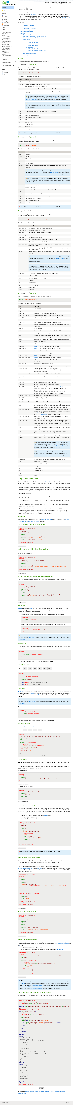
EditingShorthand (6, 33)
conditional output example (28, 727)
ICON (34, 982)
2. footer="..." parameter (28, 27)
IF (57, 949)
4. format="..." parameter (28, 30)
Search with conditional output (29, 53)
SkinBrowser (5, 42)
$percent (40, 694)
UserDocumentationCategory (35, 7)
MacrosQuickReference (7, 36)
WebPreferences (6, 57)
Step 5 (39, 668)
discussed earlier (34, 809)
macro (33, 636)
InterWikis (4, 51)
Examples (22, 33)
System (4, 7)
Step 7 (49, 668)
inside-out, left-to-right (63, 610)
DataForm (57, 390)
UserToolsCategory (6, 67)
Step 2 (25, 668)
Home (4, 71)
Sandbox (5, 72)
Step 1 (20, 668)
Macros (3, 35)
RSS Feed (5, 24)
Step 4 (35, 668)
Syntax (22, 23)
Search (4, 19)
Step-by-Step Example (33, 42)
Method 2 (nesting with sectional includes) (37, 50)
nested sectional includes (31, 99)
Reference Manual (6, 48)
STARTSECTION (22, 868)
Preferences (5, 25)
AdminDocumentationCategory (9, 61)
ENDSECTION (29, 868)
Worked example (29, 47)
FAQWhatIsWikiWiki (58, 386)
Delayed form (28, 44)
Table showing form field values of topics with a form (34, 36)
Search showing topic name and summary (32, 34)
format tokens (32, 637)
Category (26, 7)
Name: (20, 79)
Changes (5, 21)
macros (30, 608)
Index (4, 18)
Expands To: (28, 79)
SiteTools (4, 54)
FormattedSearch (46, 7)
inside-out (32, 693)
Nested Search (26, 39)
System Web (20, 7)
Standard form (28, 41)
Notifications (5, 22)
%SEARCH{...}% (35, 14)
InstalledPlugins (5, 44)
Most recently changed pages (29, 51)
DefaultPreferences (6, 55)
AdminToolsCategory (6, 49)
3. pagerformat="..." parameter (29, 28)
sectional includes (54, 97)
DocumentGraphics (6, 41)
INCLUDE (39, 868)
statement (60, 949)
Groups (4, 16)
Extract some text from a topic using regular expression (35, 37)
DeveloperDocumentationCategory (9, 64)
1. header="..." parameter (28, 25)
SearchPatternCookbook (46, 519)
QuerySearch (5, 39)
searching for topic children (34, 521)
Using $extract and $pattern (26, 31)
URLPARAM (20, 996)
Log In (5, 10)
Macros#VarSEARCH (49, 1091)
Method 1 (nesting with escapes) (35, 48)
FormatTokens (37, 412)
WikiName (36, 346)
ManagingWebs (5, 52)
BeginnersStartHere (6, 32)
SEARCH (20, 608)
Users (4, 15)
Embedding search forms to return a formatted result (34, 55)
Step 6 (44, 668)
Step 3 (30, 668)
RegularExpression (49, 481)
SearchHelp (41, 1091)
